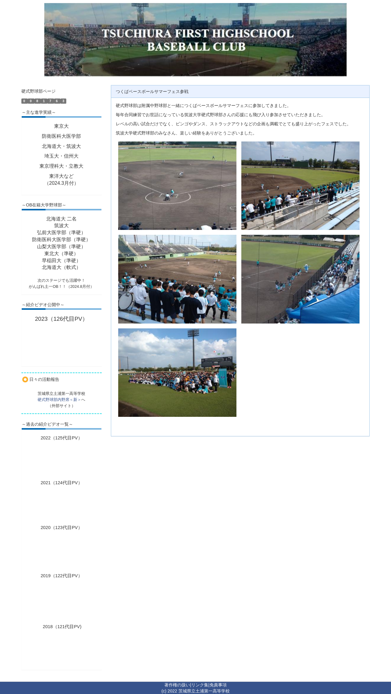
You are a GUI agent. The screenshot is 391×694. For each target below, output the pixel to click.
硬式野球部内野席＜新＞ (59, 399)
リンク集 (199, 684)
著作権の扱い (177, 684)
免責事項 (218, 684)
